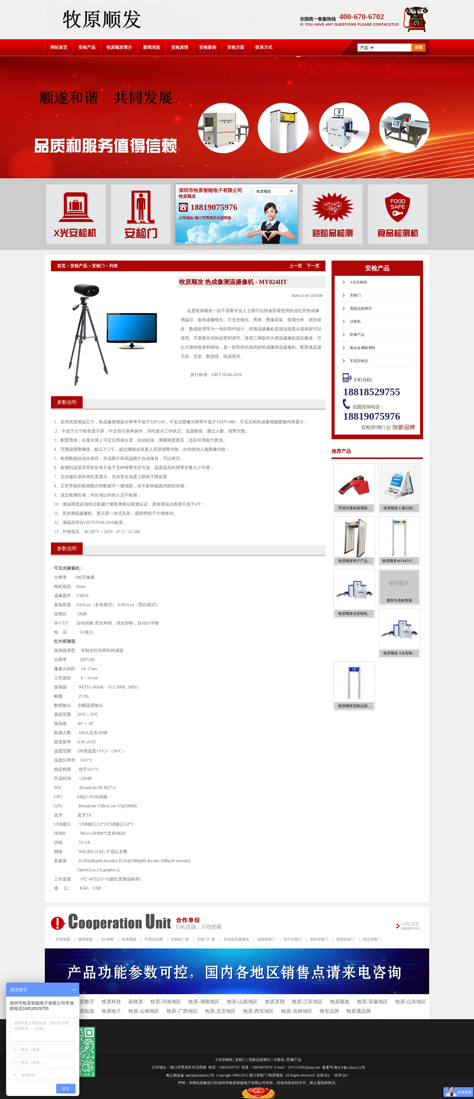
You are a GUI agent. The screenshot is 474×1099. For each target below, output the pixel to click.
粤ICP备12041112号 (349, 1067)
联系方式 (263, 47)
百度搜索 (63, 939)
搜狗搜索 (85, 939)
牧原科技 (111, 1001)
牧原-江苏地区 (307, 1001)
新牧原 (135, 1001)
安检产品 (86, 47)
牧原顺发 (264, 191)
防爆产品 (357, 335)
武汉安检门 (372, 939)
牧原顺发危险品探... (354, 706)
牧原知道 (84, 1011)
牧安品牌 (329, 1011)
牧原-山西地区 (242, 1001)
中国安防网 (154, 939)
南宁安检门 (293, 939)
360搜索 (107, 939)
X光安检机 (358, 282)
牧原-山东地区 (410, 1001)
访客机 (355, 321)
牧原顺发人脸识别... (399, 508)
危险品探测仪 (361, 308)
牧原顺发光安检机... (354, 613)
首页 (61, 266)
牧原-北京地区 (220, 1011)
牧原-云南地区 (143, 1011)
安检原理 (179, 47)
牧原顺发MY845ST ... (399, 561)
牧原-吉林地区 (296, 1011)
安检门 (98, 266)
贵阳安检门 (345, 939)
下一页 (313, 266)
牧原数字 (84, 1001)
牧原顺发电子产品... (354, 561)
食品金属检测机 (362, 348)
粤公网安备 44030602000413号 (190, 1075)
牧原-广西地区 (182, 1011)
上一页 (295, 266)
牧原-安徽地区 (372, 1001)
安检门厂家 (206, 939)
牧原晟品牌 (359, 1011)
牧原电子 (111, 1011)
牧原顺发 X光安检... (399, 653)
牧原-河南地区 (165, 1001)
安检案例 (207, 47)
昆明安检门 (319, 939)
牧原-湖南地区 (204, 1001)
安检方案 (235, 47)
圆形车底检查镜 (399, 600)
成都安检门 (266, 939)
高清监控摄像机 (236, 939)
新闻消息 (151, 47)
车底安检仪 (359, 361)
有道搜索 (129, 939)
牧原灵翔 (275, 1001)
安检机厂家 (180, 939)
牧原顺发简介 (119, 47)
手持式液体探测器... (354, 508)
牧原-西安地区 (258, 1011)
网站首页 (58, 47)
